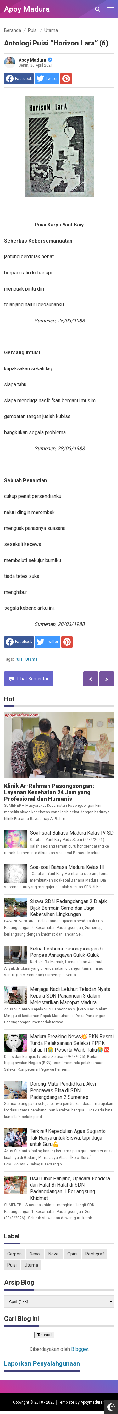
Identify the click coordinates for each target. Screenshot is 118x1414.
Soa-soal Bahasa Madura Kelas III (67, 867)
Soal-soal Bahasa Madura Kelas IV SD (72, 833)
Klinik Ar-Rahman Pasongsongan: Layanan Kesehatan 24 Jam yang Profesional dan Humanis (49, 792)
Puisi (19, 659)
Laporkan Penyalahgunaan (42, 1363)
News (35, 1253)
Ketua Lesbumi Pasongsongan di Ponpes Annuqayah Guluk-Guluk (66, 952)
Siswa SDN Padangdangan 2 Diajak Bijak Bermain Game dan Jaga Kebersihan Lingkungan (68, 908)
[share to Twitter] (47, 78)
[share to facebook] (19, 78)
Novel (53, 1253)
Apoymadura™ (93, 1402)
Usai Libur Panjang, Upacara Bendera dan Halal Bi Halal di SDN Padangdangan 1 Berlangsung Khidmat (70, 1188)
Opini (72, 1253)
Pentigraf (94, 1253)
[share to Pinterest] (66, 78)
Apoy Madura (35, 60)
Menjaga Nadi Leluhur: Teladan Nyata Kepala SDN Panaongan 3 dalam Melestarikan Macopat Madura (70, 995)
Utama (31, 659)
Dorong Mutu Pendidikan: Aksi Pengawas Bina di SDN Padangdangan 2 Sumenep (63, 1090)
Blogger (79, 1349)
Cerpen (14, 1253)
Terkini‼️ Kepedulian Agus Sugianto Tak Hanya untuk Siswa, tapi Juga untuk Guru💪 (68, 1137)
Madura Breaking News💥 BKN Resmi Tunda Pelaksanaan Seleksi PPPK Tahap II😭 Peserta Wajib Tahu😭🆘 (72, 1043)
